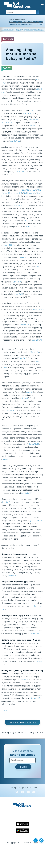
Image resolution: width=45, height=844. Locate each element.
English (4, 710)
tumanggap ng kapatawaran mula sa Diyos (25, 24)
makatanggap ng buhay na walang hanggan (26, 22)
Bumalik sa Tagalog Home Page (22, 722)
